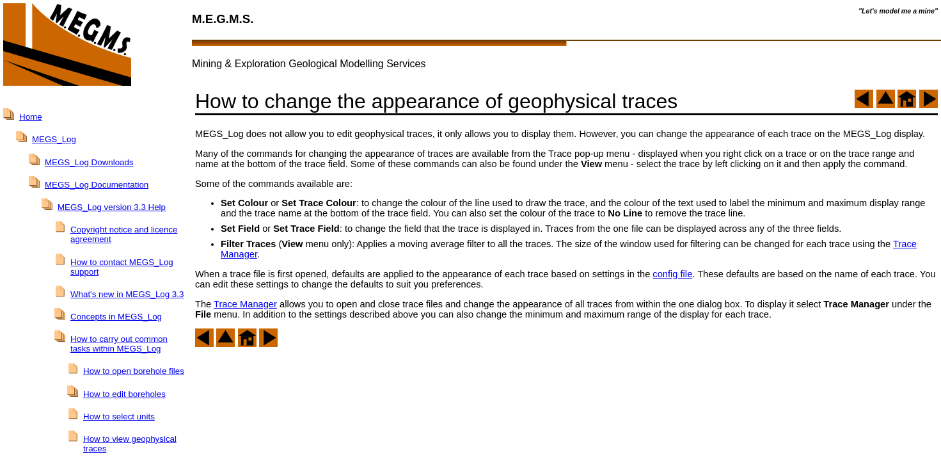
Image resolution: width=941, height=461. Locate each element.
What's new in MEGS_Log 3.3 (127, 294)
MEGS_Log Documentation (96, 185)
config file (672, 274)
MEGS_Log (54, 139)
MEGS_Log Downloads (89, 162)
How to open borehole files (133, 371)
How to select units (119, 416)
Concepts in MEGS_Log (116, 316)
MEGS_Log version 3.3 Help (112, 207)
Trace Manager (245, 304)
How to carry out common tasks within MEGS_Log (119, 343)
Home (30, 117)
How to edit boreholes (124, 394)
